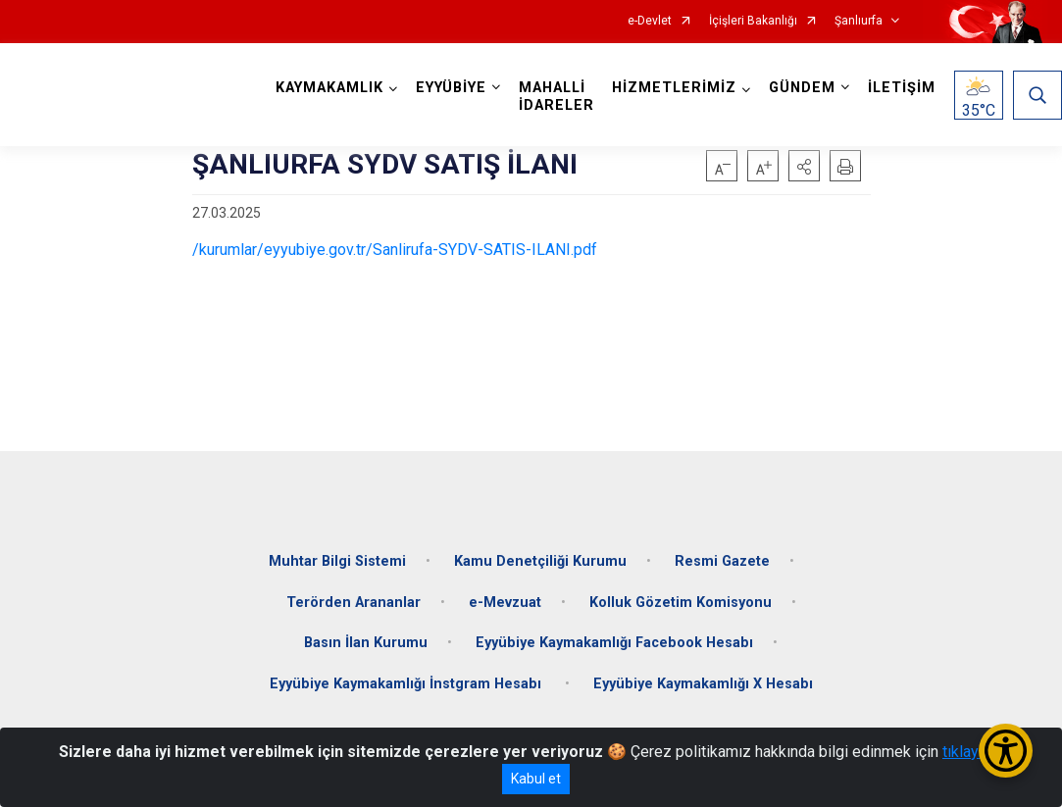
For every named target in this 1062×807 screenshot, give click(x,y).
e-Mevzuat (505, 602)
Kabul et (536, 778)
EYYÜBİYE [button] (451, 87)
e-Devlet (650, 21)
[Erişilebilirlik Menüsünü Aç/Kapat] (1006, 751)
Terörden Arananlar (353, 602)
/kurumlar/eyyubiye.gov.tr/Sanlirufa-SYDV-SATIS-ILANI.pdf (394, 249)
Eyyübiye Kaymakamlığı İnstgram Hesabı (407, 684)
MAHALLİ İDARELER (556, 96)
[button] (804, 165)
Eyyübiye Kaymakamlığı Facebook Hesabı (614, 642)
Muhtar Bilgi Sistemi (337, 561)
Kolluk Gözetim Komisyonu (680, 602)
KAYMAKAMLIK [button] (329, 87)
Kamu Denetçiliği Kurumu (540, 561)
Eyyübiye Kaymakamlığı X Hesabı (703, 684)
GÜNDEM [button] (802, 87)
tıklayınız (972, 751)
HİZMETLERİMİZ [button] (674, 87)
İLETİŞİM (902, 87)
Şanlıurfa (858, 21)
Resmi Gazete (722, 561)
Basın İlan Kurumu (366, 642)
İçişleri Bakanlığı (753, 21)
